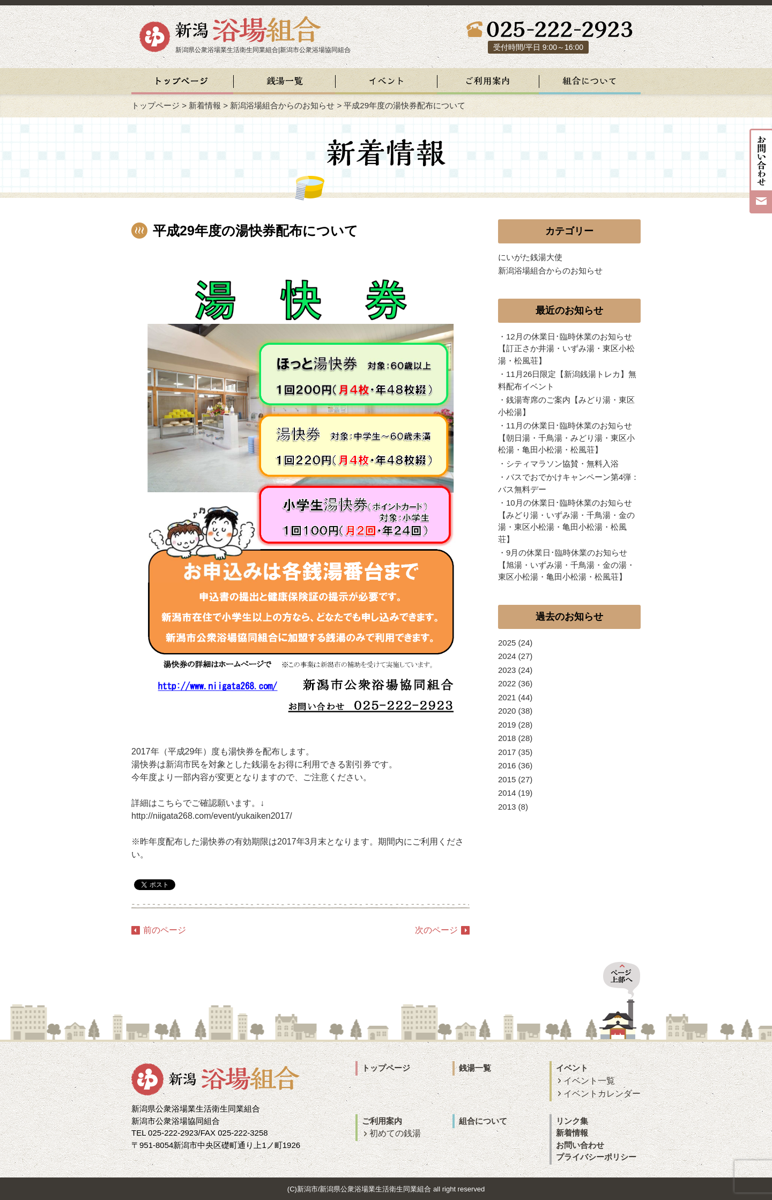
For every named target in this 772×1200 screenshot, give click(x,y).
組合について (483, 1120)
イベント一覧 (589, 1080)
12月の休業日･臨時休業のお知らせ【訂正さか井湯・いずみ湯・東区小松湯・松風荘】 (566, 348)
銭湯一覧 (475, 1067)
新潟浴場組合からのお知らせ (282, 105)
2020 (507, 710)
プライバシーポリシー (596, 1156)
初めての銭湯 (395, 1133)
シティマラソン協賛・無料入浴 (562, 463)
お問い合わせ (580, 1145)
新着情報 (205, 105)
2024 (507, 656)
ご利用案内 (382, 1120)
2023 (507, 670)
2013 (507, 806)
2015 (507, 779)
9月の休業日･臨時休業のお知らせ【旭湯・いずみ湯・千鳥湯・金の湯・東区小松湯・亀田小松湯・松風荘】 (566, 564)
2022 (507, 683)
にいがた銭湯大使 (530, 257)
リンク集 (572, 1120)
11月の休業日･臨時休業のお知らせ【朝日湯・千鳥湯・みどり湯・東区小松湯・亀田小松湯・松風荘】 (566, 437)
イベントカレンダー (602, 1093)
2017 (507, 752)
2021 (507, 697)
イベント (572, 1067)
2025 (507, 642)
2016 (507, 765)
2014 (507, 792)
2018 (507, 738)
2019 (507, 724)
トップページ (155, 105)
